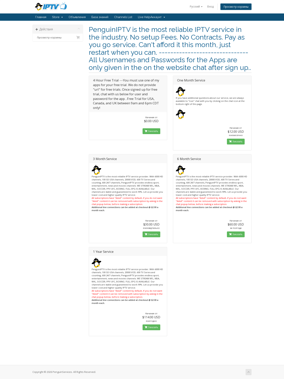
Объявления (77, 17)
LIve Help (144, 17)
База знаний (99, 17)
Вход (210, 6)
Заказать (151, 131)
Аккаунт (157, 17)
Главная (40, 17)
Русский (196, 6)
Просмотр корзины (235, 6)
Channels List (123, 17)
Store (57, 17)
